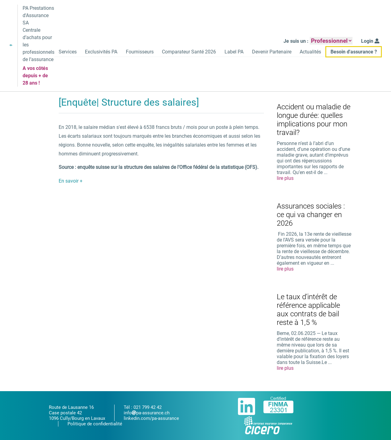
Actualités (310, 52)
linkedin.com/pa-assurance (151, 418)
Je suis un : (296, 41)
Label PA (233, 52)
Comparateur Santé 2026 (188, 52)
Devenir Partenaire (271, 52)
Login (370, 41)
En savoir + (70, 181)
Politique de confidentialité (95, 424)
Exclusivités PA (99, 52)
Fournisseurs (138, 52)
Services (65, 52)
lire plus (285, 179)
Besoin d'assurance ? (354, 52)
